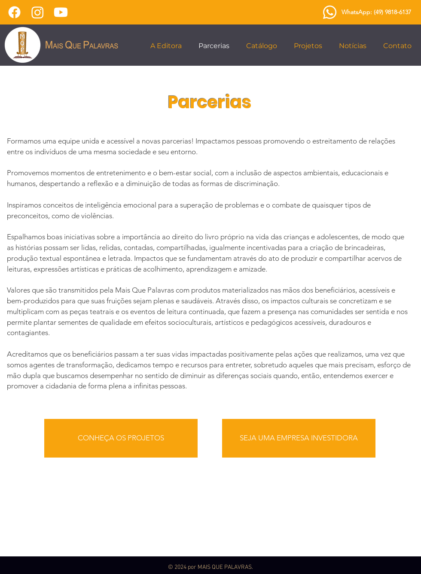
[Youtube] (61, 12)
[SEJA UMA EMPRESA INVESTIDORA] (298, 438)
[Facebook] (14, 12)
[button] (168, 45)
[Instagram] (38, 12)
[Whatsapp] (329, 12)
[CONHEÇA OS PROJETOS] (121, 438)
